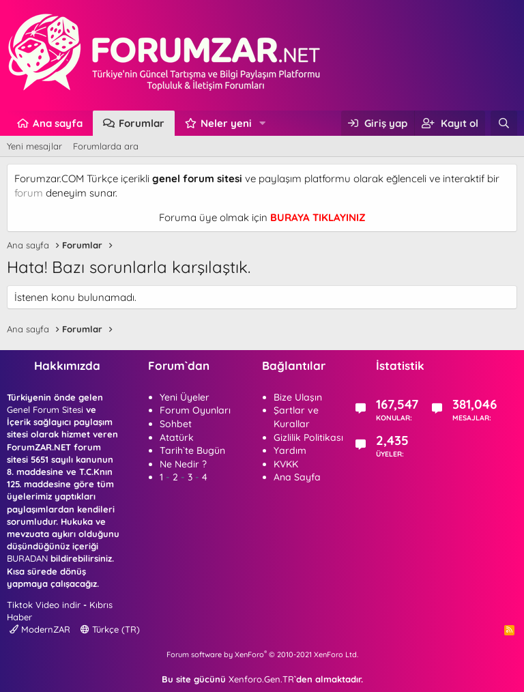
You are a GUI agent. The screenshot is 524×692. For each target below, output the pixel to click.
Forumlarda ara (106, 146)
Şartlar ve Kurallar (296, 417)
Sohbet (176, 424)
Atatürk (177, 437)
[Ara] (504, 123)
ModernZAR (40, 629)
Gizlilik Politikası (308, 437)
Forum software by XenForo (262, 654)
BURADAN (27, 558)
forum (28, 192)
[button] (262, 123)
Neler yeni (226, 123)
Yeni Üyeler (184, 397)
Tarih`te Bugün (192, 450)
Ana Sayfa (297, 477)
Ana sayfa (58, 123)
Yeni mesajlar (34, 146)
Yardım (290, 450)
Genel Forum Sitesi (45, 409)
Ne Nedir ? (183, 464)
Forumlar (141, 123)
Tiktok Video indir (44, 604)
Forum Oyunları (195, 410)
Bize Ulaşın (298, 397)
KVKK (286, 464)
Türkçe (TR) (110, 629)
